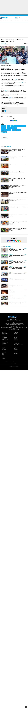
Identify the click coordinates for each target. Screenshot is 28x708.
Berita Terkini (16, 345)
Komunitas (4, 349)
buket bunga (20, 82)
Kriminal (16, 20)
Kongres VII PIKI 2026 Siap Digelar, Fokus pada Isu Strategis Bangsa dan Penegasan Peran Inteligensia (18, 172)
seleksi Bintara (5, 73)
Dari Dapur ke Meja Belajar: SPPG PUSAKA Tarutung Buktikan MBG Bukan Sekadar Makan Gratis (17, 286)
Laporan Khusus (4, 352)
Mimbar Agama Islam (5, 339)
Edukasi (15, 348)
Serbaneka (16, 339)
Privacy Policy (20, 361)
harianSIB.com (7, 68)
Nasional (3, 358)
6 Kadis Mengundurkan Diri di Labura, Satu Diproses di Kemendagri (16, 250)
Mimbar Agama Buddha (18, 344)
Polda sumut (3, 127)
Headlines (5, 20)
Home (1, 20)
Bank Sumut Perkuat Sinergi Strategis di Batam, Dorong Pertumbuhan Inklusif (17, 214)
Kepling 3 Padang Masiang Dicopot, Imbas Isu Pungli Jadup (17, 303)
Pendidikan (16, 336)
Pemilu (3, 353)
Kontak (15, 363)
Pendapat (16, 353)
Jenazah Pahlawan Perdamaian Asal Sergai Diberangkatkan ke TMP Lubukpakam (17, 179)
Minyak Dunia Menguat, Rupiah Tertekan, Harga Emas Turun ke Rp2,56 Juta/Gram (17, 229)
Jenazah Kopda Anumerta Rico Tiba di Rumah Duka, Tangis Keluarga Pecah (17, 186)
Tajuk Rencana (17, 343)
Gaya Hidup (16, 349)
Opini (15, 342)
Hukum (15, 337)
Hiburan (15, 333)
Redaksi (7, 361)
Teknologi (3, 347)
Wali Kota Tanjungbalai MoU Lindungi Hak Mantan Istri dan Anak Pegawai (18, 207)
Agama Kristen (4, 340)
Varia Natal (16, 347)
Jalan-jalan (16, 352)
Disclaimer (25, 361)
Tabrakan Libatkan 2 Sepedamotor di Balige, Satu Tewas (17, 256)
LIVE (16, 17)
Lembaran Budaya (5, 342)
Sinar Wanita (4, 345)
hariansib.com (13, 366)
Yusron (24, 73)
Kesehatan (16, 340)
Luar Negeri (4, 338)
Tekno (3, 354)
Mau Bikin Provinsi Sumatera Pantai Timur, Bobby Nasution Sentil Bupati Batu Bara (16, 280)
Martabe (20, 20)
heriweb (18, 366)
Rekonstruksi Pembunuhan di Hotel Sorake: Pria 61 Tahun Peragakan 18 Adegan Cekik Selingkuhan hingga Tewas (18, 222)
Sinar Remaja (4, 343)
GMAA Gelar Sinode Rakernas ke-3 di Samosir (17, 273)
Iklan (12, 363)
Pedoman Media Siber (13, 361)
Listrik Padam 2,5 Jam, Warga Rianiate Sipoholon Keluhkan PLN (18, 193)
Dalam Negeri (25, 20)
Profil (3, 348)
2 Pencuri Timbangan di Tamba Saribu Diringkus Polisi (18, 164)
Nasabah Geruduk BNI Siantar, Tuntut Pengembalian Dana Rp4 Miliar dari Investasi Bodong (17, 262)
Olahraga (16, 332)
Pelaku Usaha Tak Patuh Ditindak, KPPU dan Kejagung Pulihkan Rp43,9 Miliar (17, 150)
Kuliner (3, 350)
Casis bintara (3, 125)
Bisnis (3, 355)
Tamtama (12, 73)
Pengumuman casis (22, 125)
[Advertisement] (14, 7)
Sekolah (15, 338)
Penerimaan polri (14, 125)
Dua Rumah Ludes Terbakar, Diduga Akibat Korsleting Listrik (17, 292)
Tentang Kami (3, 361)
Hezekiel (4, 75)
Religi (3, 357)
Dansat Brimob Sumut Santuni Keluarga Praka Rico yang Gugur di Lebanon (17, 200)
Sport (15, 350)
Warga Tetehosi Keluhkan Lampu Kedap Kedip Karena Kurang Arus (17, 157)
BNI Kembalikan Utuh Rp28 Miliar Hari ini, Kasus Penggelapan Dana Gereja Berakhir (17, 268)
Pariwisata (3, 344)
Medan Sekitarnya (11, 20)
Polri (15, 73)
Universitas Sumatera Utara (6, 70)
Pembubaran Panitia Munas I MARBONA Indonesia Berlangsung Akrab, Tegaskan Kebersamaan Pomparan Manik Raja (16, 297)
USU (13, 70)
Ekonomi (15, 334)
